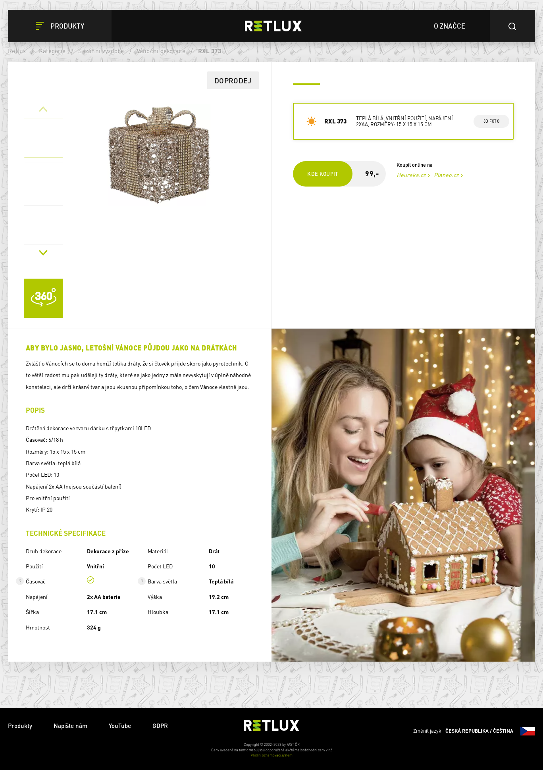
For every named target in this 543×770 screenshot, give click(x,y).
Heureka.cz (411, 174)
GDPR (160, 726)
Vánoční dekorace (161, 51)
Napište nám (70, 726)
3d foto (491, 121)
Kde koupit (322, 173)
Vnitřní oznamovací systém (272, 755)
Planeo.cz (446, 174)
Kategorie (52, 51)
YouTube (120, 726)
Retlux (17, 51)
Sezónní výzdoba (101, 51)
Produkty (20, 726)
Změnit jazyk (474, 731)
